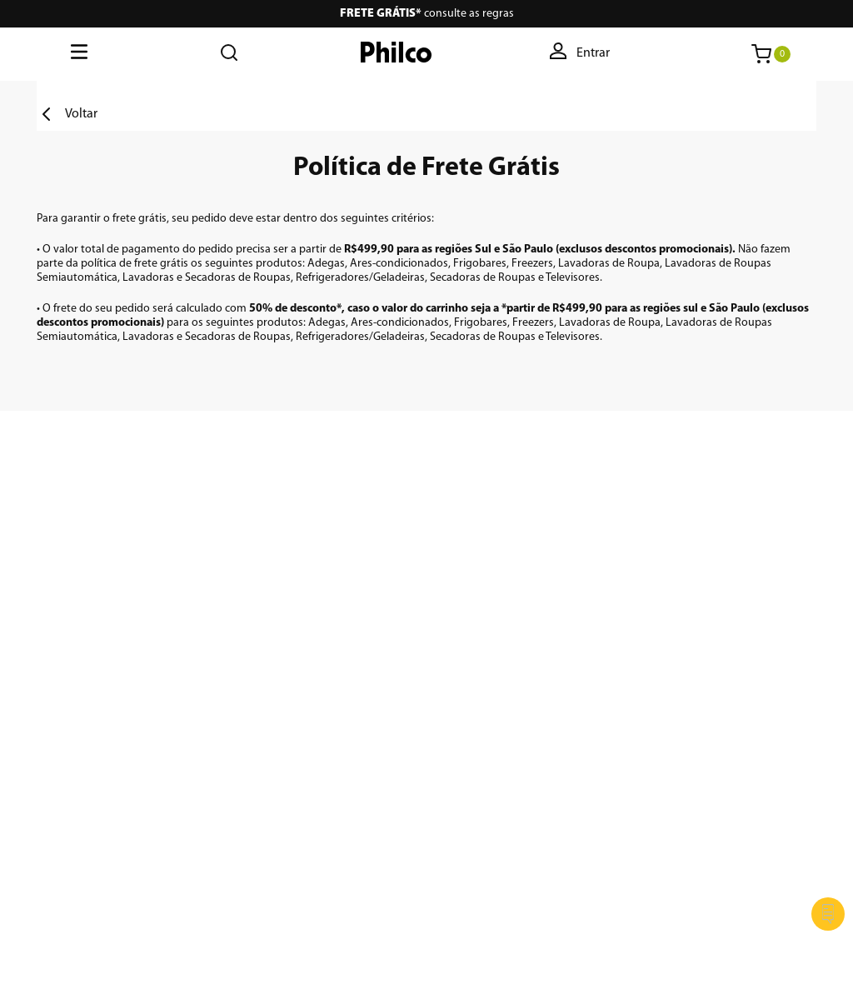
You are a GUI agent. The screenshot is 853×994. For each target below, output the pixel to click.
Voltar (81, 114)
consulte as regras (427, 13)
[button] (580, 54)
